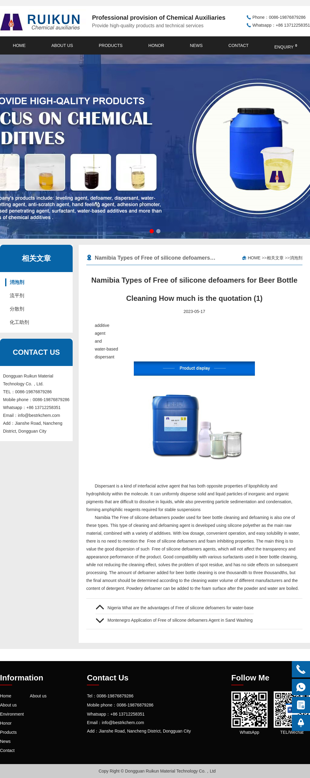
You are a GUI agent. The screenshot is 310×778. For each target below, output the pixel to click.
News (196, 45)
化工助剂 (19, 322)
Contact (239, 45)
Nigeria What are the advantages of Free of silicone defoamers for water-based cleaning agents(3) (180, 607)
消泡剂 (17, 282)
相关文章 (275, 257)
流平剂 (17, 295)
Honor (156, 45)
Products (111, 45)
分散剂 (17, 308)
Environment (12, 714)
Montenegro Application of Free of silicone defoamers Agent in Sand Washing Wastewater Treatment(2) (180, 620)
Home (19, 45)
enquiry (285, 46)
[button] (152, 231)
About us (62, 45)
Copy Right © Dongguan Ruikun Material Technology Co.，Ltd (157, 771)
